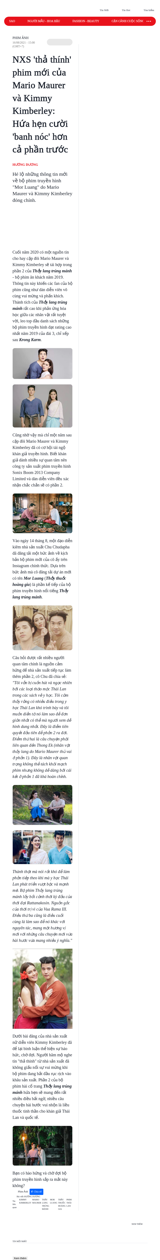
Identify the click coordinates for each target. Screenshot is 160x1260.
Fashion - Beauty (85, 21)
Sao (12, 21)
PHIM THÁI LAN (69, 1202)
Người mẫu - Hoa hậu (44, 21)
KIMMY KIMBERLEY (25, 1201)
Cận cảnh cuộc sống (128, 21)
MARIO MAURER (36, 1201)
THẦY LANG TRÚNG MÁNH (45, 1204)
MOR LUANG (53, 1201)
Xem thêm (20, 1258)
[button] (59, 42)
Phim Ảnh (20, 38)
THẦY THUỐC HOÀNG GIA (62, 1204)
